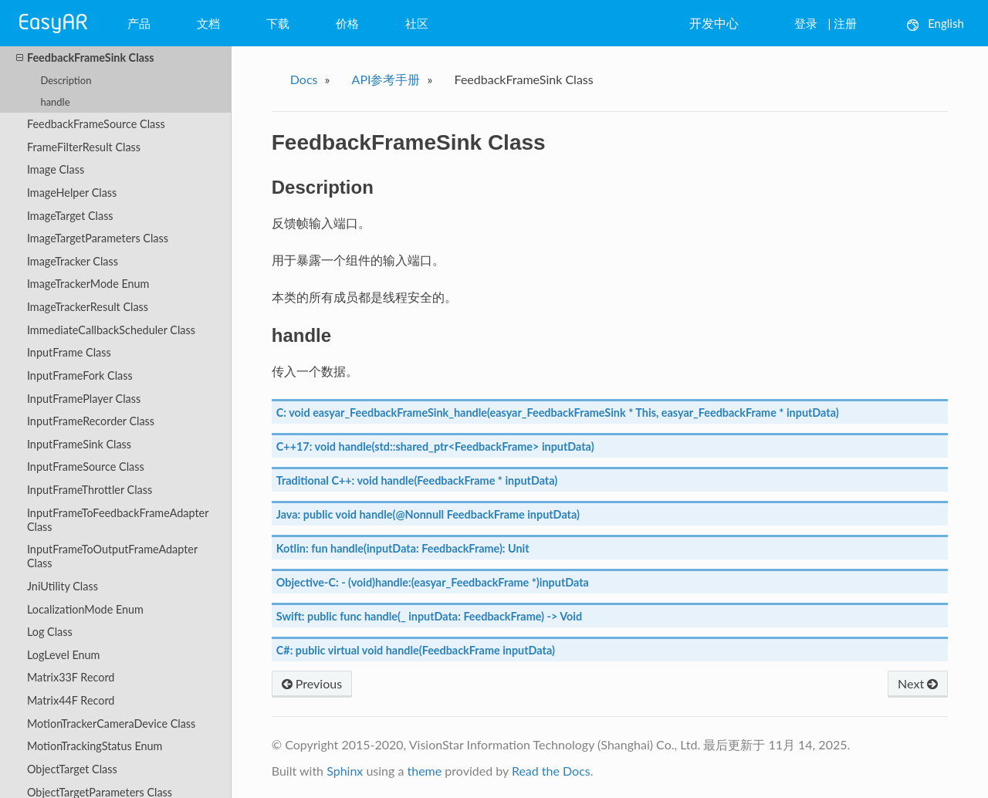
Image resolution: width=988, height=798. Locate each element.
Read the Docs (551, 770)
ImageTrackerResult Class (87, 306)
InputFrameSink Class (79, 444)
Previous (312, 683)
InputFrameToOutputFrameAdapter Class (112, 556)
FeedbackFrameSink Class (85, 58)
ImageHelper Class (72, 192)
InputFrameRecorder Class (90, 421)
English (935, 23)
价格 (347, 23)
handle (54, 102)
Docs (304, 79)
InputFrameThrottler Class (89, 489)
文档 (208, 23)
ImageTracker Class (72, 261)
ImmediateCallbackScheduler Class (111, 329)
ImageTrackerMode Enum (88, 283)
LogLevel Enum (63, 654)
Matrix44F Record (70, 700)
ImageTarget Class (70, 215)
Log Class (50, 631)
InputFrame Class (69, 352)
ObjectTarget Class (72, 769)
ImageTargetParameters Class (97, 238)
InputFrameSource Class (85, 466)
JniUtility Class (62, 586)
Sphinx (345, 770)
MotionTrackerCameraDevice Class (111, 723)
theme (424, 770)
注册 (845, 23)
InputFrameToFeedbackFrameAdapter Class (117, 519)
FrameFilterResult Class (83, 147)
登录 (805, 23)
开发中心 (714, 22)
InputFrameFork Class (80, 375)
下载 (277, 23)
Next (918, 683)
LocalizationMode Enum (85, 609)
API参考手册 (386, 79)
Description (65, 80)
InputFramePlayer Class (83, 398)
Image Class (55, 169)
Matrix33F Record (70, 677)
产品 (139, 23)
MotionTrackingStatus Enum (95, 745)
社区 (416, 23)
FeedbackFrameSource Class (96, 123)
